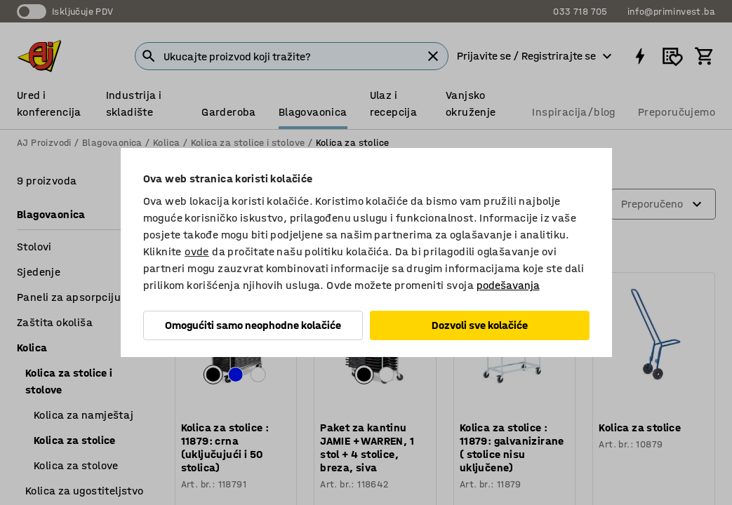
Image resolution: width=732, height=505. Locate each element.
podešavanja (508, 285)
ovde (197, 251)
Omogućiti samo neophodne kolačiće (253, 325)
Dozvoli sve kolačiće (480, 325)
